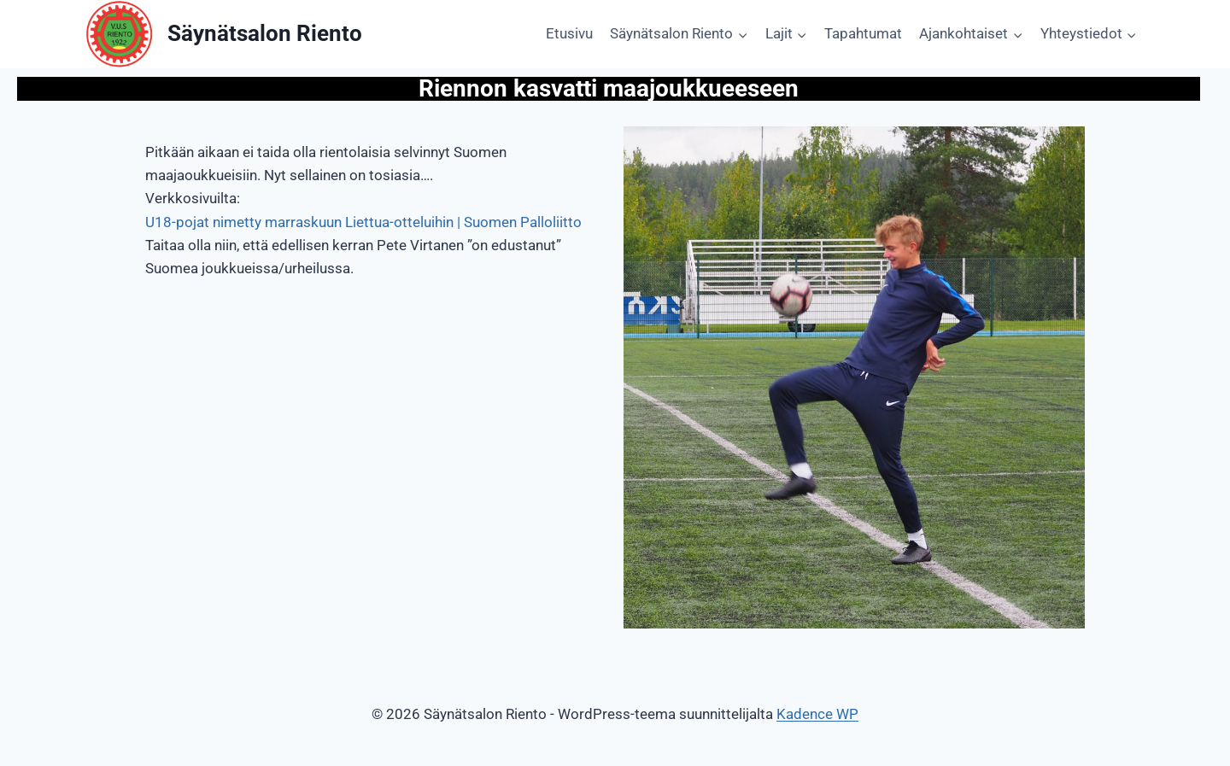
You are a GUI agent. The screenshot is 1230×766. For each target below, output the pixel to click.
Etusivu (569, 33)
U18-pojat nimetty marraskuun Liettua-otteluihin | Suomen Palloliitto (363, 222)
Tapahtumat (863, 33)
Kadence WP (817, 713)
